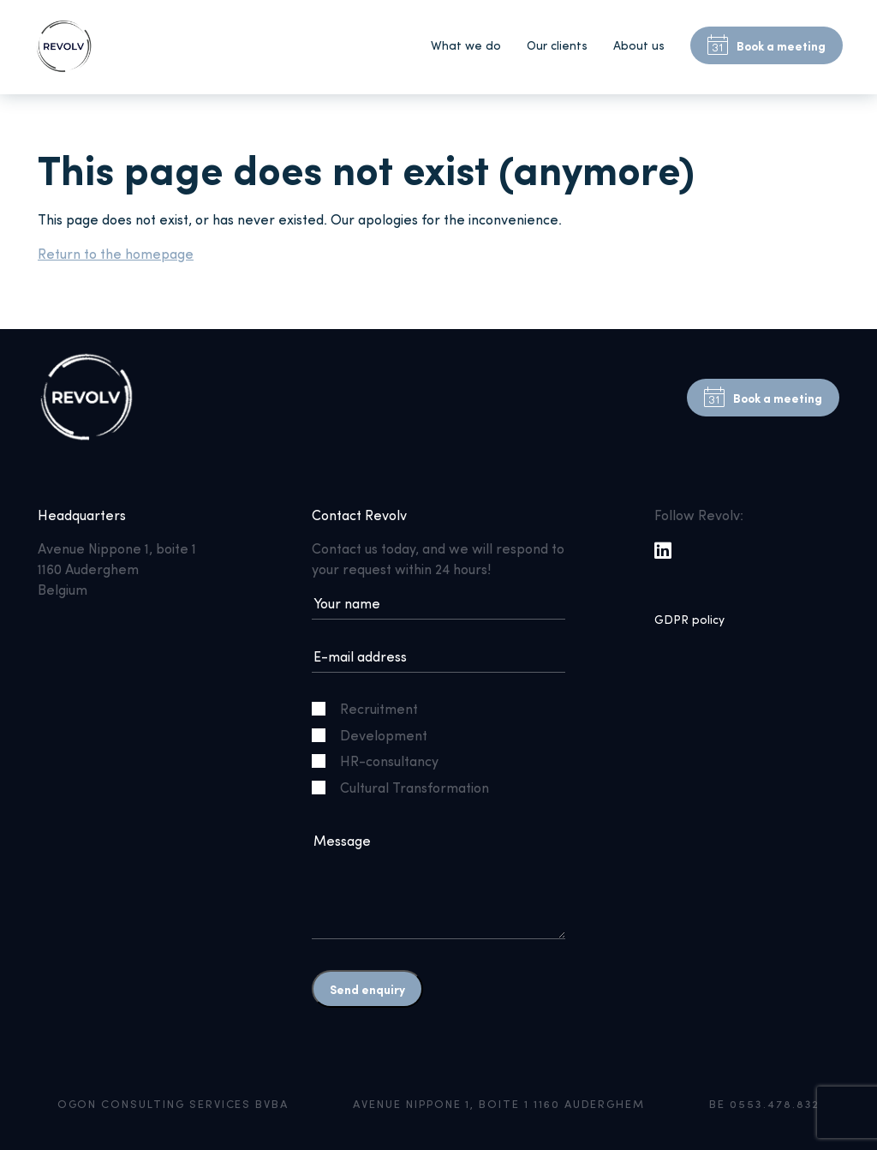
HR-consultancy (381, 761)
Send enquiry (367, 988)
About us (639, 45)
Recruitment (371, 708)
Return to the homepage (116, 253)
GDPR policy (689, 619)
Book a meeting (766, 45)
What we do (466, 45)
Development (376, 735)
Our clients (557, 45)
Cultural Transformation (407, 787)
